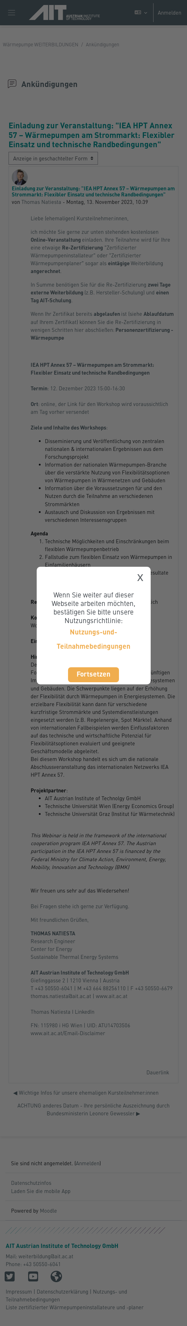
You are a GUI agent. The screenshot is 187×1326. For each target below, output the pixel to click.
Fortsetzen (93, 673)
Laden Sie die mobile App (41, 1191)
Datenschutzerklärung (62, 1291)
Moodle (48, 1210)
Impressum (19, 1291)
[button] (141, 12)
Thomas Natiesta (41, 202)
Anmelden (169, 12)
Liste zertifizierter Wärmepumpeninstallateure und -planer (75, 1307)
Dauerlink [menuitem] (157, 1072)
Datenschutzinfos (31, 1182)
